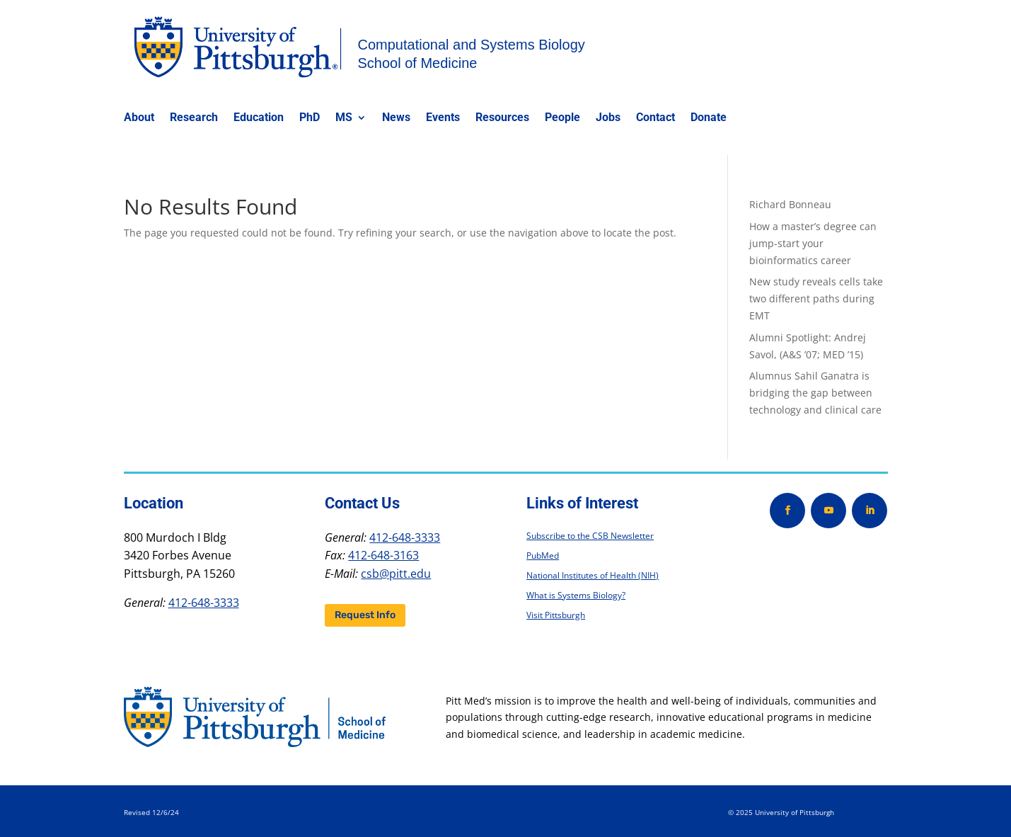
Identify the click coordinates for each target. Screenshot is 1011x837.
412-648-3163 (383, 555)
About (139, 118)
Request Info (365, 615)
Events (443, 118)
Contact (655, 118)
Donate (709, 118)
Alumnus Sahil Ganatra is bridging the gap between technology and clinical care (815, 392)
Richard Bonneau (790, 204)
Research (194, 118)
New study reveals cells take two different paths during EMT (816, 298)
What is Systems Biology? (575, 595)
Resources (502, 118)
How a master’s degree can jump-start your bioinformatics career (813, 243)
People (562, 118)
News (396, 118)
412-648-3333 (203, 602)
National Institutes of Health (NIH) (592, 575)
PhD (309, 118)
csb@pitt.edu (396, 573)
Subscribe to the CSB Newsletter (590, 536)
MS (343, 118)
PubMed (542, 556)
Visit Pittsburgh (555, 615)
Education (258, 118)
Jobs (608, 118)
